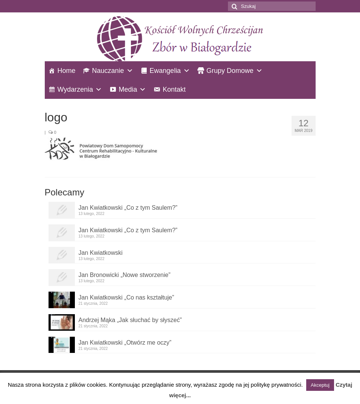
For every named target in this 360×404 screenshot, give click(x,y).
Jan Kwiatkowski (101, 253)
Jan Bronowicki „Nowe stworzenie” (125, 275)
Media (127, 89)
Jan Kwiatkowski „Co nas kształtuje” (126, 297)
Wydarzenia (75, 89)
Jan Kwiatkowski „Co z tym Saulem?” (128, 207)
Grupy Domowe (230, 70)
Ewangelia (165, 70)
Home (67, 70)
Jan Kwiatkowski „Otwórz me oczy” (125, 342)
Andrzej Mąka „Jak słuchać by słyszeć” (130, 320)
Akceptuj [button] (320, 385)
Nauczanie (108, 70)
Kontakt (174, 89)
